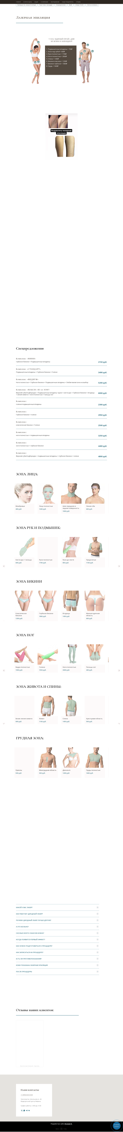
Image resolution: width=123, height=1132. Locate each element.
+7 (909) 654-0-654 (27, 1095)
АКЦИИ (36, 2)
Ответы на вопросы (94, 5)
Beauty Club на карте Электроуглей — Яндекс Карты (29, 1066)
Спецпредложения (62, 5)
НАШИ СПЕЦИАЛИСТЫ (67, 2)
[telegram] (27, 1111)
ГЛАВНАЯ (18, 2)
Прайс (72, 5)
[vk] (29, 1111)
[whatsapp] (24, 1111)
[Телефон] (22, 1111)
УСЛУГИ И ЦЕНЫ (27, 2)
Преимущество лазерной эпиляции (26, 5)
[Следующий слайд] (119, 498)
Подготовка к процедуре (46, 5)
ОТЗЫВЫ (78, 2)
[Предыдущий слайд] (3, 498)
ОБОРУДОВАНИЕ (55, 2)
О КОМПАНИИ (44, 2)
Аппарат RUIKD (82, 5)
